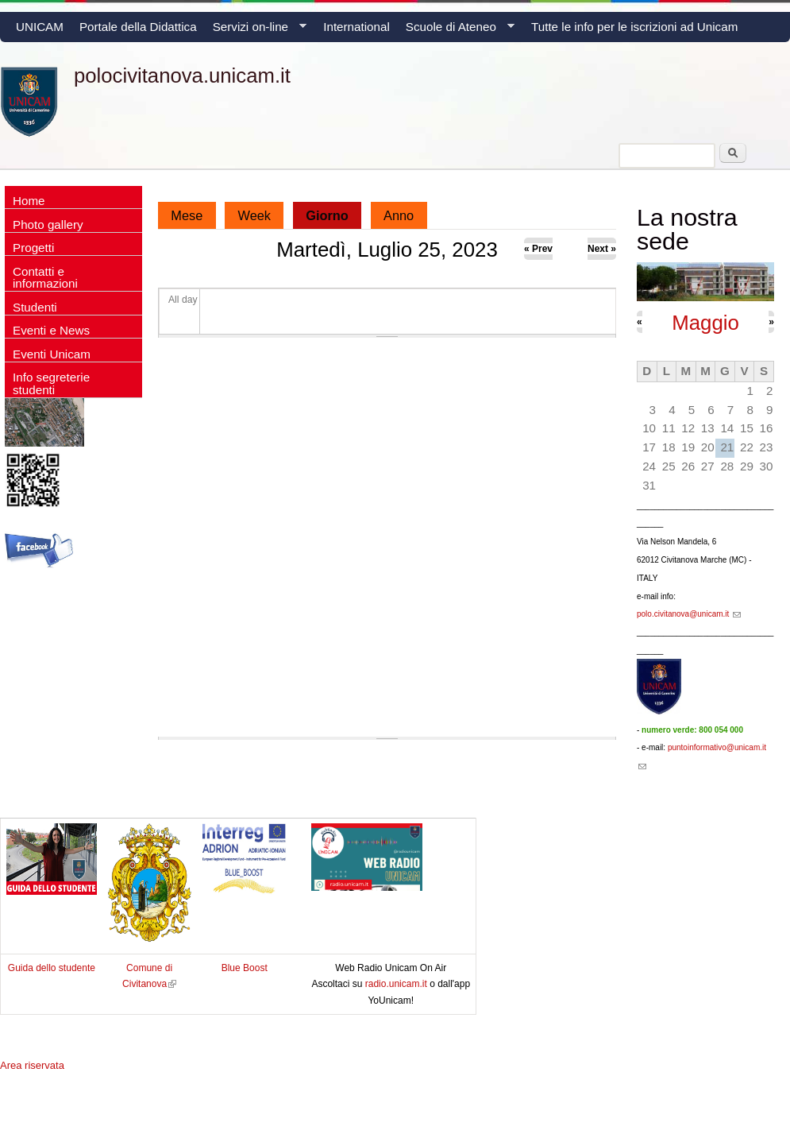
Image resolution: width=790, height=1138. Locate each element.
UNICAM (40, 26)
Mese (186, 215)
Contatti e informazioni (45, 277)
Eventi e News (51, 330)
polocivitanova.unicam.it (182, 75)
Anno (398, 215)
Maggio (705, 323)
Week (255, 215)
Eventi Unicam (52, 354)
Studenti (35, 307)
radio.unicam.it (397, 983)
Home (29, 200)
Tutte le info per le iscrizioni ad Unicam (634, 26)
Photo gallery (48, 224)
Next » (602, 248)
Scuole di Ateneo (456, 31)
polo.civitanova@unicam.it (689, 614)
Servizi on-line (255, 31)
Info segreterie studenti (51, 383)
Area (32, 1065)
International (356, 26)
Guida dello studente (51, 967)
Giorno (333, 212)
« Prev (538, 248)
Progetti (33, 247)
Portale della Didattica (138, 26)
